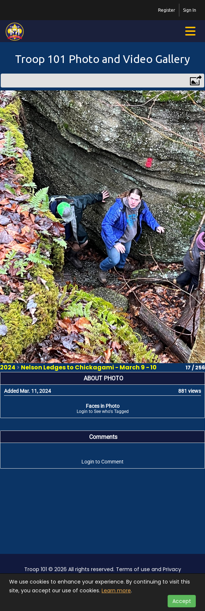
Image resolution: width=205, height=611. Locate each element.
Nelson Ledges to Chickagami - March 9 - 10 (89, 367)
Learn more (116, 590)
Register (166, 10)
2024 (7, 367)
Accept (181, 601)
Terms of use (133, 569)
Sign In (189, 10)
